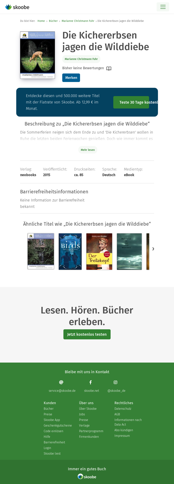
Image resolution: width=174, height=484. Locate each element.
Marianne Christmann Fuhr (78, 21)
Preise (48, 414)
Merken (71, 78)
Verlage (84, 425)
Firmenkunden (89, 437)
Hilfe (47, 437)
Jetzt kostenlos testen (87, 334)
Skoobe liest (52, 453)
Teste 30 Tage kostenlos (134, 102)
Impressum (122, 436)
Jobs (82, 414)
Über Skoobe (88, 409)
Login (47, 448)
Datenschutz (122, 409)
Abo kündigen (123, 430)
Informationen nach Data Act (128, 422)
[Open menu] (163, 6)
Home (41, 21)
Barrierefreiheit (54, 442)
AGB (117, 414)
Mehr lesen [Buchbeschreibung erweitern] (88, 150)
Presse (83, 420)
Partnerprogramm (91, 431)
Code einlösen (53, 431)
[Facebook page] (91, 386)
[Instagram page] (116, 386)
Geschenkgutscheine (57, 425)
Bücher (53, 21)
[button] (153, 249)
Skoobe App (52, 420)
